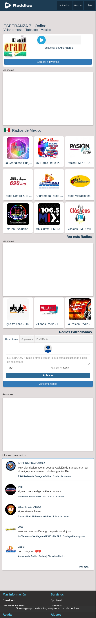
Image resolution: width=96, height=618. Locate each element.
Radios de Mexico (26, 130)
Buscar (78, 5)
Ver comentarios (48, 383)
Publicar (48, 375)
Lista (89, 5)
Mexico (46, 30)
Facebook (56, 605)
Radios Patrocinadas (75, 332)
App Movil (56, 600)
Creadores (9, 600)
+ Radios (64, 5)
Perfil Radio (42, 339)
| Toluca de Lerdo (41, 496)
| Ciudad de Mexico (44, 476)
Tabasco (31, 30)
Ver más (83, 566)
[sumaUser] (79, 368)
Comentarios (11, 339)
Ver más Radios (79, 237)
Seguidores (27, 339)
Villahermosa (13, 30)
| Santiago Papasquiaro (51, 536)
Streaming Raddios (14, 605)
